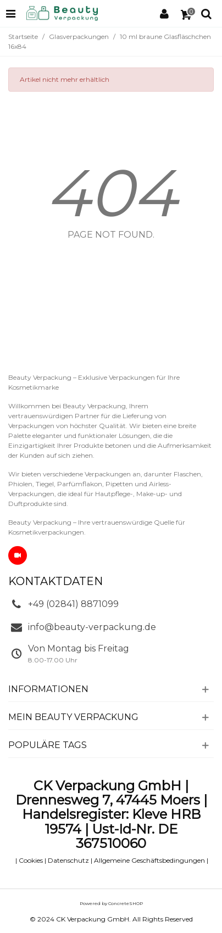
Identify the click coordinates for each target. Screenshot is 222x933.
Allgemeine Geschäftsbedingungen (149, 860)
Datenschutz (68, 860)
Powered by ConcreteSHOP (111, 903)
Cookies (31, 860)
